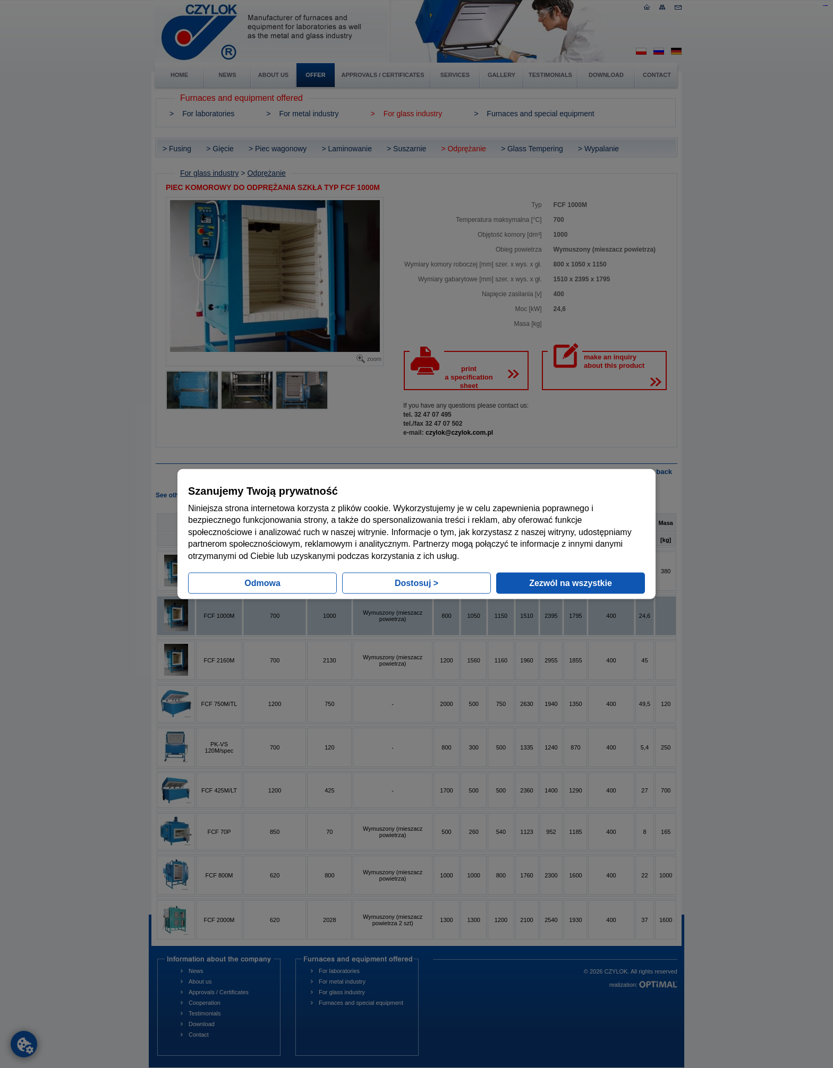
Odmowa (262, 582)
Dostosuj (416, 582)
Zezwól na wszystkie (570, 582)
